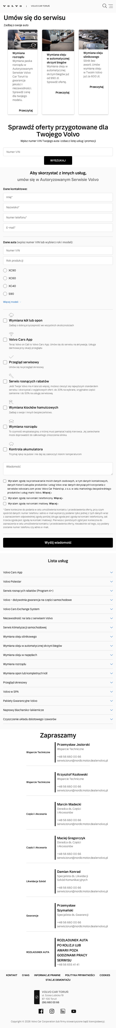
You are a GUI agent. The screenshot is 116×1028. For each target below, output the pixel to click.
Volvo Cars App (20, 340)
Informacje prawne (47, 975)
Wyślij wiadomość (58, 543)
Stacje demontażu (58, 980)
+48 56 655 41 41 (68, 964)
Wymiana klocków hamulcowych (33, 407)
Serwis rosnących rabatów (29, 381)
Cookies (105, 975)
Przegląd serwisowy (24, 362)
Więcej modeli (10, 302)
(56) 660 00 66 (50, 1002)
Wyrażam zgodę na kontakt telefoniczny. (31, 498)
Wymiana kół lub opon (26, 320)
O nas (25, 975)
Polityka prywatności (80, 975)
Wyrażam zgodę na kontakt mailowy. (28, 503)
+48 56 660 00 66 (69, 756)
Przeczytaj (26, 110)
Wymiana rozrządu (23, 427)
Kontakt (11, 975)
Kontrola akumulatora (26, 449)
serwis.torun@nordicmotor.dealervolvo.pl (82, 760)
